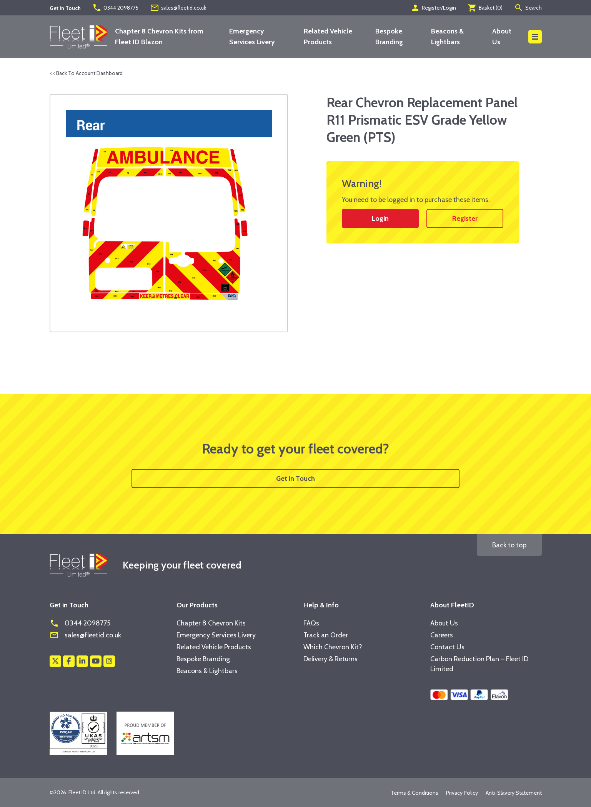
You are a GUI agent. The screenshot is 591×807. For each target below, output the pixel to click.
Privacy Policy (462, 792)
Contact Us (447, 647)
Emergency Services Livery (216, 635)
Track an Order (325, 635)
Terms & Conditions (414, 792)
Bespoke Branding (203, 659)
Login (380, 218)
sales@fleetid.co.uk (178, 7)
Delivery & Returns (330, 659)
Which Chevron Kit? (332, 647)
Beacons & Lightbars (207, 671)
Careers (441, 635)
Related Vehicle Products (213, 647)
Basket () (485, 7)
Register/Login (433, 7)
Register (465, 218)
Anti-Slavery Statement (514, 792)
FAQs (311, 623)
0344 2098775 (115, 7)
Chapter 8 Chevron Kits (211, 623)
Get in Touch (295, 478)
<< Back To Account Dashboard (86, 73)
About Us (444, 623)
